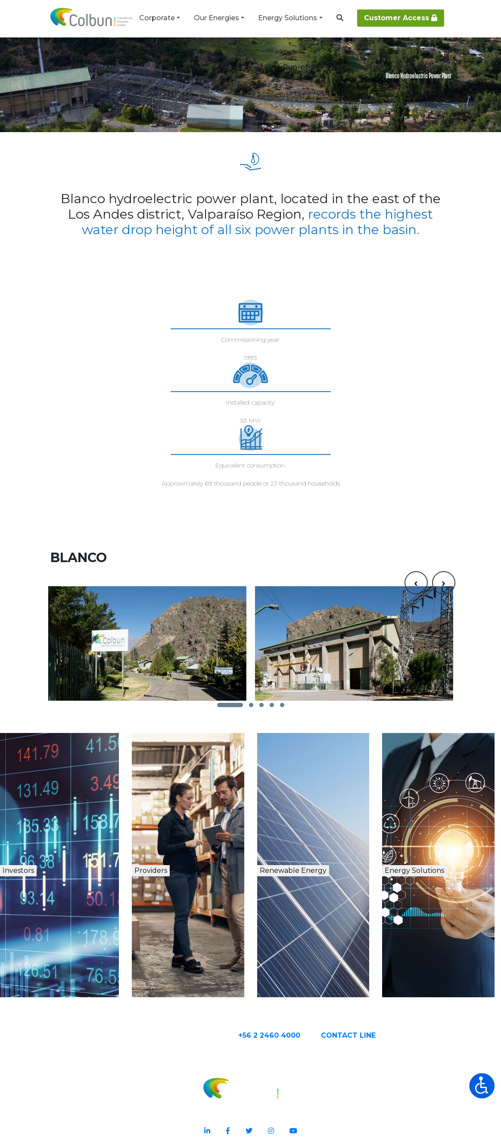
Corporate (157, 18)
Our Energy (85, 56)
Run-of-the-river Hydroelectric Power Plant (254, 56)
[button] (230, 673)
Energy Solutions (287, 18)
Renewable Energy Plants (147, 56)
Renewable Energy (323, 859)
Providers (173, 849)
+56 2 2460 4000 (304, 1012)
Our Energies (216, 18)
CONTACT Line (382, 1012)
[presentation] (416, 515)
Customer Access (400, 18)
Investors (42, 849)
